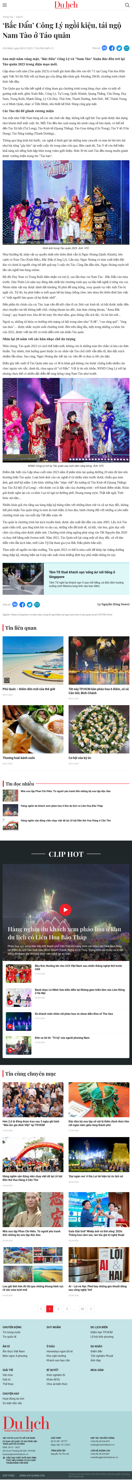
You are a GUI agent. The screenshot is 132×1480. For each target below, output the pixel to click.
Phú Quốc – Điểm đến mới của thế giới (29, 689)
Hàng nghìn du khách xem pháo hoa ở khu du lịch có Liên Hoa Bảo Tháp (62, 806)
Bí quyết (53, 1370)
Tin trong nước (11, 1332)
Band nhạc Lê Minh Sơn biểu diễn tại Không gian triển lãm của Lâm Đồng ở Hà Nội (80, 991)
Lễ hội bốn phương (102, 1337)
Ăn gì (6, 1347)
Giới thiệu (9, 1476)
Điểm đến (96, 1352)
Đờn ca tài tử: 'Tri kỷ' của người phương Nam (62, 1038)
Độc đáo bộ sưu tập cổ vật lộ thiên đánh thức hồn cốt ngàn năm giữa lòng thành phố (99, 1123)
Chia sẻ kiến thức (57, 1384)
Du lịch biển (99, 1327)
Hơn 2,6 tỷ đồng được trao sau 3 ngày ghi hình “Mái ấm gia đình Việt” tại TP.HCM (31, 1123)
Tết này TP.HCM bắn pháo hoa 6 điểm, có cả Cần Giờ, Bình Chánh (99, 691)
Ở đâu (51, 1347)
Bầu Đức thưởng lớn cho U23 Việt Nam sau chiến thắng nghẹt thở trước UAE (78, 967)
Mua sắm (97, 1370)
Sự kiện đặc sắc (12, 1403)
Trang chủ (8, 17)
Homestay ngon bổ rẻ (60, 1352)
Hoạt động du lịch (13, 1399)
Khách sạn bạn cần (58, 1361)
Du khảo (96, 1347)
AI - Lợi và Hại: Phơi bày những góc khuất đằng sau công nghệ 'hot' (98, 1288)
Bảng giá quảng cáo (32, 1476)
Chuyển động (12, 1327)
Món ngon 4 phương (15, 1356)
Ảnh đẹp (96, 1361)
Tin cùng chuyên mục (30, 1073)
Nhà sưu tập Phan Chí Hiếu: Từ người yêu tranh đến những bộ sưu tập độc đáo (66, 791)
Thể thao (8, 1384)
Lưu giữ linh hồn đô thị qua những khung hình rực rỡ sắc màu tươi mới (33, 1288)
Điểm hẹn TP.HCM (101, 1332)
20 (82, 1309)
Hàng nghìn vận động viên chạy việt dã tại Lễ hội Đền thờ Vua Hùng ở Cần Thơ (66, 820)
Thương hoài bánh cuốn (19, 758)
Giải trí (19, 17)
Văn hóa (8, 1375)
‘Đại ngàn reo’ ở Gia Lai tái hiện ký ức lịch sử (96, 1176)
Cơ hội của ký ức (80, 758)
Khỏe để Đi (53, 1380)
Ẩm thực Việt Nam (14, 1352)
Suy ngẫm (54, 1327)
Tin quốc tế (9, 1337)
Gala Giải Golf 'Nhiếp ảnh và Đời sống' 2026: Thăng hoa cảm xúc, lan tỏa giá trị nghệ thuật (96, 1233)
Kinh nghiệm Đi (56, 1375)
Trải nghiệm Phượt (102, 1356)
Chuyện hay (11, 1394)
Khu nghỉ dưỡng (56, 1356)
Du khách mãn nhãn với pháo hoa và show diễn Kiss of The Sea (74, 1014)
